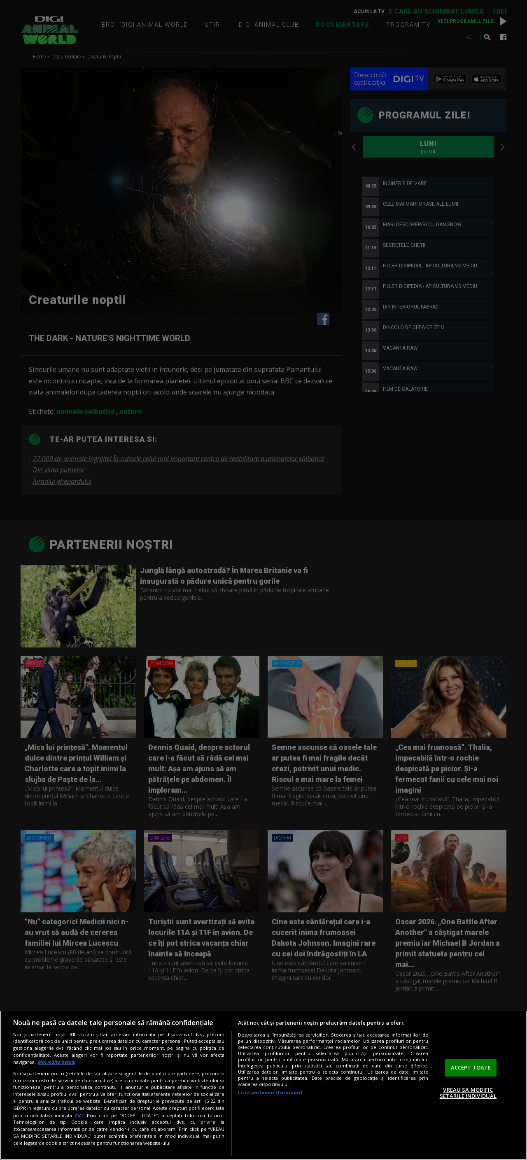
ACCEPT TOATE (471, 1067)
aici (79, 1115)
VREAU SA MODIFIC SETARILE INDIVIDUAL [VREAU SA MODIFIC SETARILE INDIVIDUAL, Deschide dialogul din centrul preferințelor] (468, 1093)
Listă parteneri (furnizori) (270, 1092)
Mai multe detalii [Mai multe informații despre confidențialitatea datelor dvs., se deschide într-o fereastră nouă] (56, 1062)
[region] (263, 1085)
